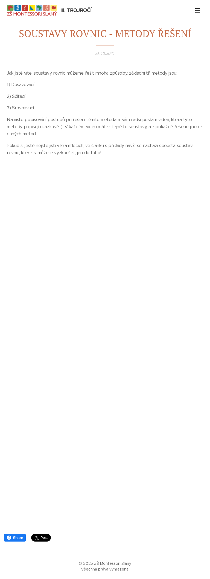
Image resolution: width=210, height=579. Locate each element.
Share (15, 538)
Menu (197, 10)
